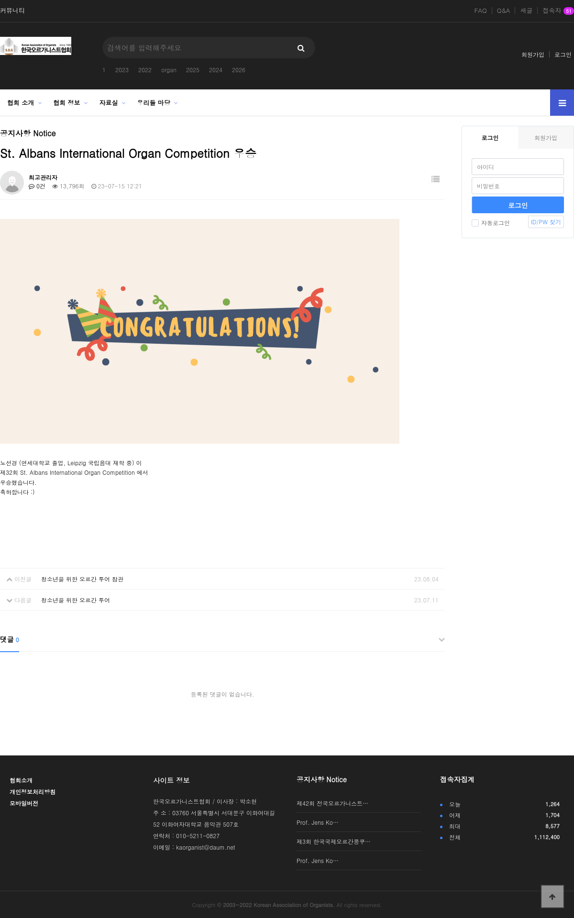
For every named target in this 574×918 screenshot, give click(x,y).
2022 (145, 70)
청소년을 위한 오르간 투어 (75, 600)
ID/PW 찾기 (546, 222)
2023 (122, 70)
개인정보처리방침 (32, 791)
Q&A (503, 10)
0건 (37, 186)
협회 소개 (20, 102)
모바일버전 (24, 803)
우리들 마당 (153, 102)
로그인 (563, 54)
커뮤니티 (12, 10)
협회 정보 (66, 102)
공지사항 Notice (322, 779)
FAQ (481, 10)
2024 (215, 70)
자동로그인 (491, 223)
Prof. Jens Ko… (318, 822)
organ (169, 70)
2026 (238, 70)
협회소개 (21, 780)
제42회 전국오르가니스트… (332, 803)
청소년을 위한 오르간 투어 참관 (82, 579)
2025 (192, 70)
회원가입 (532, 54)
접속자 (558, 11)
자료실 (108, 102)
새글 (526, 10)
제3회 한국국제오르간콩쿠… (334, 841)
